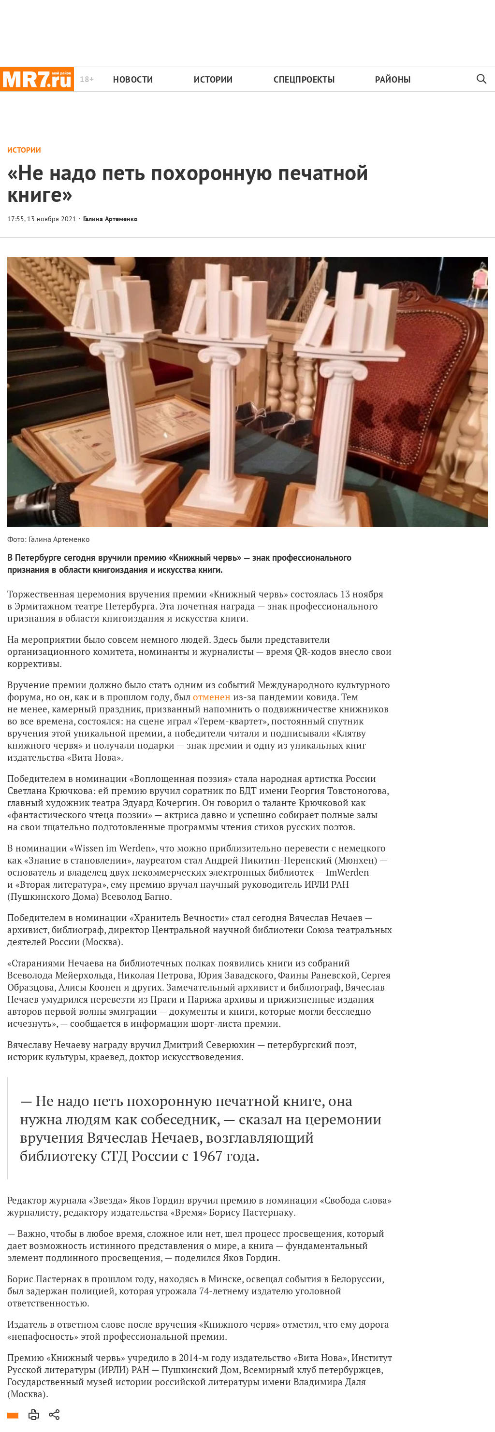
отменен (212, 697)
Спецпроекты (304, 79)
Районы (392, 79)
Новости (133, 79)
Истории (213, 79)
